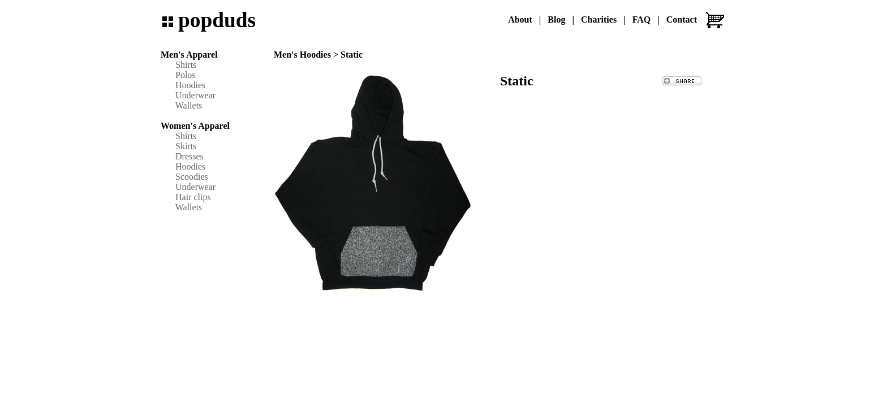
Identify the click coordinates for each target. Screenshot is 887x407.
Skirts (185, 146)
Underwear (195, 95)
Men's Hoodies (302, 54)
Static (352, 54)
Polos (185, 75)
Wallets (189, 105)
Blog (556, 19)
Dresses (189, 156)
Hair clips (193, 197)
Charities (599, 19)
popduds (217, 20)
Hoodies (190, 85)
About (520, 19)
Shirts (185, 65)
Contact (681, 19)
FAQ (641, 19)
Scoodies (191, 176)
